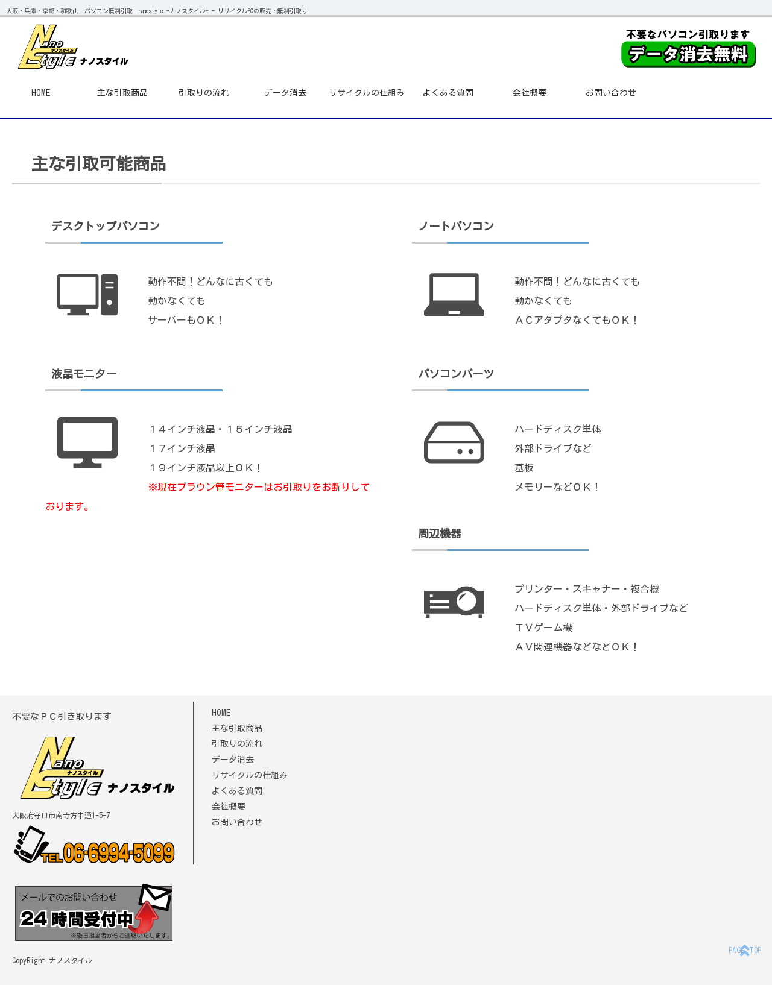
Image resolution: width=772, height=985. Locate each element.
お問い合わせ (611, 93)
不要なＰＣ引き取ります (62, 716)
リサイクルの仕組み (367, 93)
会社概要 (529, 93)
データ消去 (285, 93)
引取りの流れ (204, 93)
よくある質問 (448, 93)
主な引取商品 (122, 93)
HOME (40, 93)
